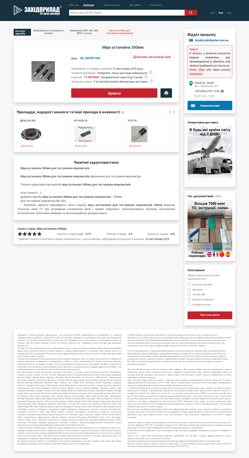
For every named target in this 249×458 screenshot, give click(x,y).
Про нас (74, 5)
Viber (201, 69)
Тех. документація (205, 196)
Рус (213, 12)
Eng (229, 12)
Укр (220, 12)
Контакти (155, 5)
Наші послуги (112, 5)
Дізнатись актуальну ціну (152, 57)
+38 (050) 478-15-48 (207, 91)
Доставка (134, 5)
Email (192, 69)
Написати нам (205, 105)
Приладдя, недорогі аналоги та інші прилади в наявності (68, 111)
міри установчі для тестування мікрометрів (119, 32)
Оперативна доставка (203, 122)
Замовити (196, 73)
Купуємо (88, 5)
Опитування (196, 270)
